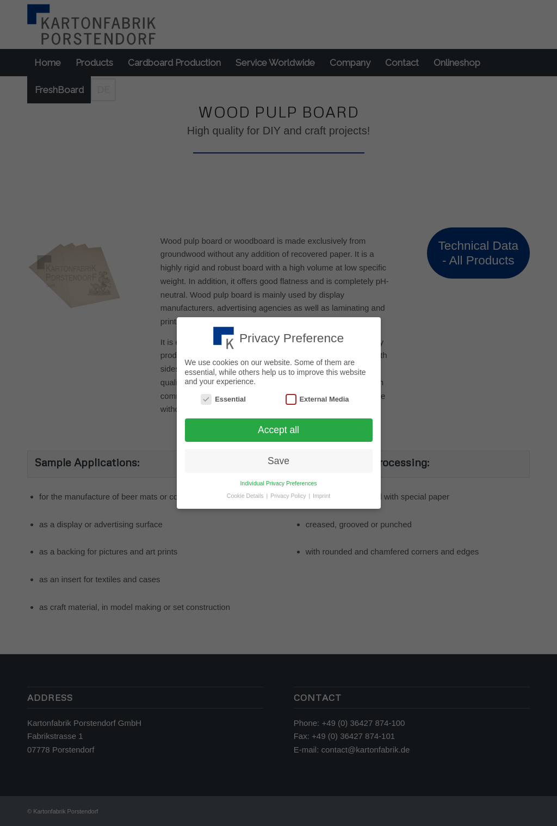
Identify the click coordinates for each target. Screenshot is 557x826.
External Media (317, 399)
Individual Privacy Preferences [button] (278, 483)
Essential (223, 399)
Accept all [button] (278, 429)
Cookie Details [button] (246, 495)
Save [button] (278, 460)
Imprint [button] (321, 495)
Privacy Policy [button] (288, 495)
